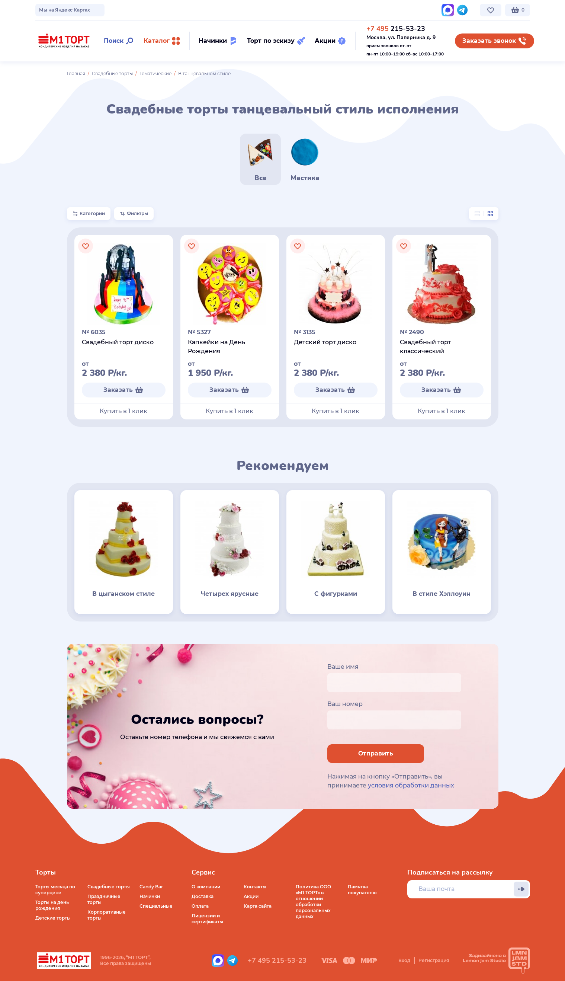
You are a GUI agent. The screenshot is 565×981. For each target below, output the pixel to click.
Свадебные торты (112, 73)
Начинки (149, 896)
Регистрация (433, 960)
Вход (404, 960)
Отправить (375, 753)
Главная (76, 73)
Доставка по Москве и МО (104, 10)
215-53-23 (395, 28)
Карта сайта (258, 906)
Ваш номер (345, 703)
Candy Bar (151, 886)
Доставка (203, 896)
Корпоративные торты (106, 915)
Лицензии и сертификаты (207, 918)
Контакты (212, 10)
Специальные (156, 906)
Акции (251, 896)
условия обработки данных (411, 785)
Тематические (155, 73)
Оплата (200, 906)
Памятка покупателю (362, 889)
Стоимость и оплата (168, 10)
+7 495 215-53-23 (277, 960)
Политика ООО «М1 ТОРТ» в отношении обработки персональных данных (313, 901)
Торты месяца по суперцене (55, 889)
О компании (49, 10)
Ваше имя (343, 666)
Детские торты (53, 918)
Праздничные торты (104, 899)
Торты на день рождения (52, 905)
